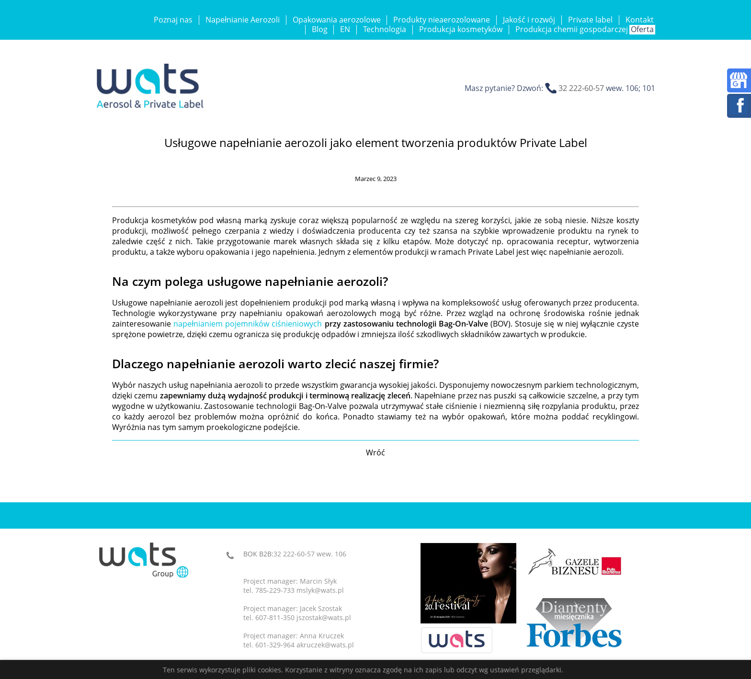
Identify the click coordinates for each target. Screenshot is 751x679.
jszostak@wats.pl (323, 617)
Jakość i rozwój (529, 19)
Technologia (384, 29)
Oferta (642, 29)
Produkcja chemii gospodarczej (571, 29)
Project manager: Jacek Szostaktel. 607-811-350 (292, 613)
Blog (320, 29)
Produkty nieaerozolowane (441, 19)
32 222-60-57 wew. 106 (309, 553)
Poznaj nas (173, 19)
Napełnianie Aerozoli (242, 19)
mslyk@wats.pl (320, 590)
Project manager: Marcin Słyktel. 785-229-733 (290, 586)
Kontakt (640, 19)
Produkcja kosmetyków (460, 29)
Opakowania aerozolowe (337, 19)
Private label (590, 19)
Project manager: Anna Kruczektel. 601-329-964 (293, 640)
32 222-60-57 (581, 88)
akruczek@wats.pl (325, 644)
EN (345, 29)
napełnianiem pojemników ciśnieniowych (247, 323)
